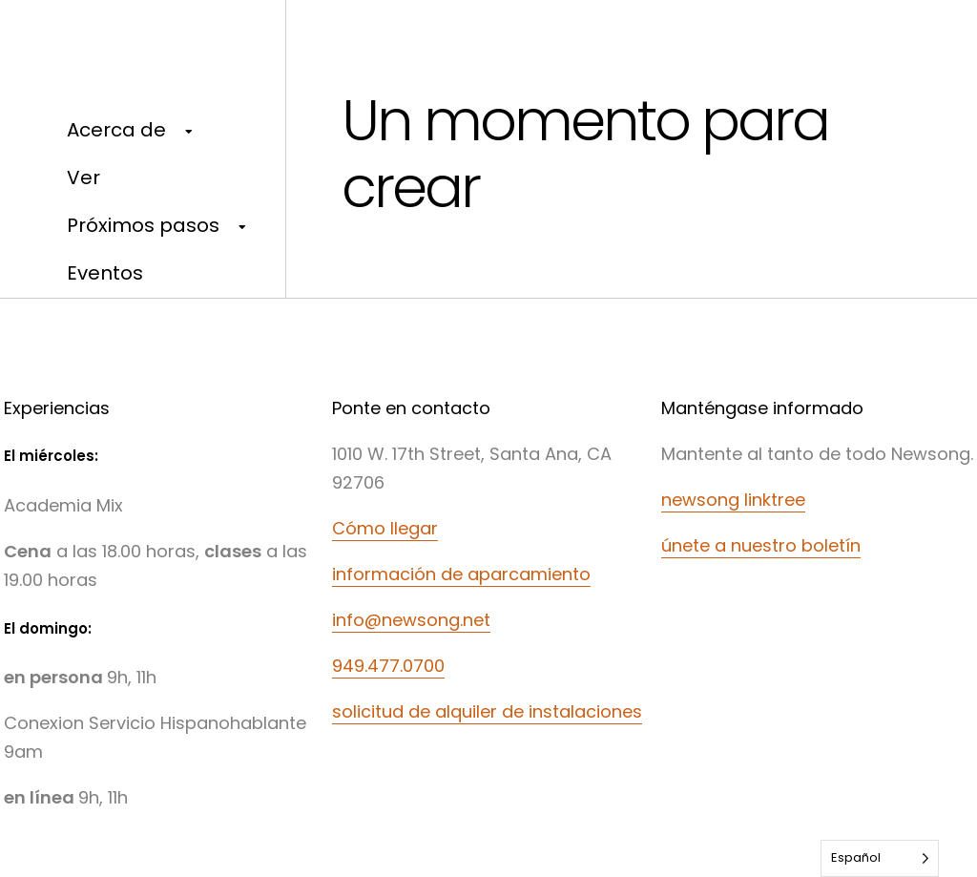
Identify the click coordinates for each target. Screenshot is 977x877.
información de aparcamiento (461, 574)
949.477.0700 (388, 666)
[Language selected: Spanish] (880, 858)
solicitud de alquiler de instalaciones (487, 711)
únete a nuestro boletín (761, 545)
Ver (83, 177)
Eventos (105, 273)
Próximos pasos (143, 225)
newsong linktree (733, 500)
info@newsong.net (411, 620)
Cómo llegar (385, 528)
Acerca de (116, 129)
